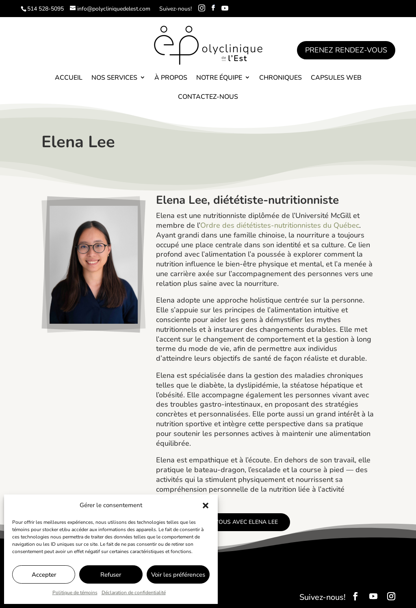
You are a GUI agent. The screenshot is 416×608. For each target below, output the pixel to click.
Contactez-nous (208, 96)
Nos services (114, 77)
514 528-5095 (45, 9)
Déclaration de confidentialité (134, 592)
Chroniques (280, 77)
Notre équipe (219, 77)
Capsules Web (336, 77)
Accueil (68, 77)
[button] (206, 505)
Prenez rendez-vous (346, 50)
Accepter (44, 575)
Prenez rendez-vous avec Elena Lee (223, 522)
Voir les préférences (178, 575)
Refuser (110, 575)
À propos (170, 77)
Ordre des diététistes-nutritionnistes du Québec (279, 225)
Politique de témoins (75, 592)
